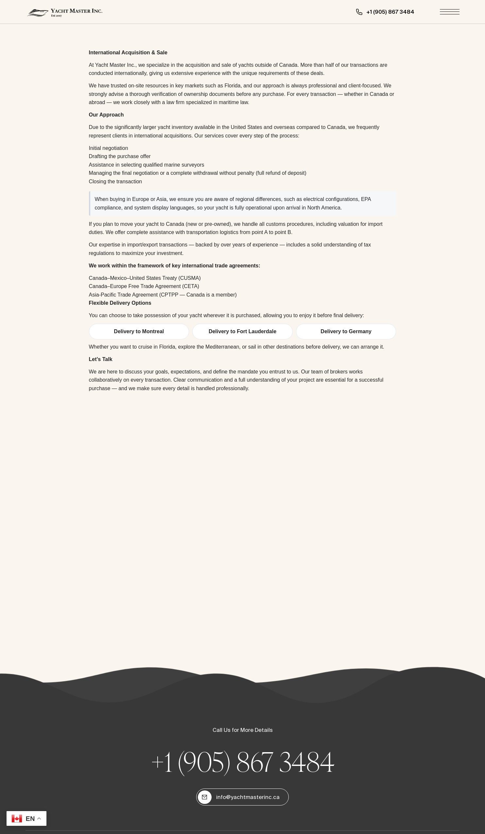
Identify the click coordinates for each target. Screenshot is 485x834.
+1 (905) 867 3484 (243, 761)
